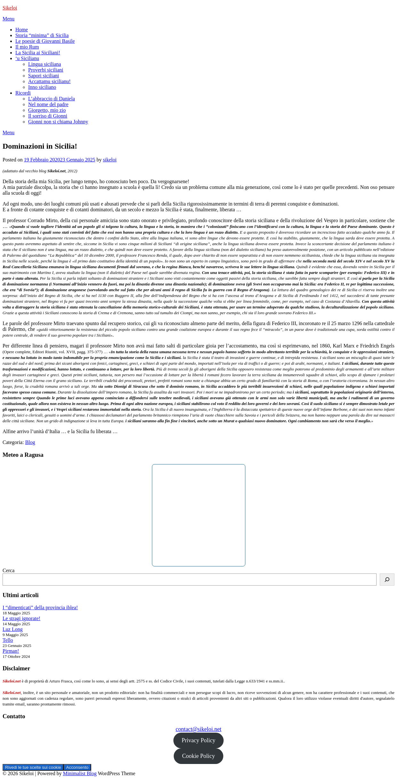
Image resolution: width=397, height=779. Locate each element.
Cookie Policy (198, 756)
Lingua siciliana (44, 64)
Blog (30, 442)
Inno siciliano (42, 87)
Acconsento (77, 767)
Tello (8, 640)
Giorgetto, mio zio (47, 110)
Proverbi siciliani (45, 70)
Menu (8, 18)
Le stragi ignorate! (21, 618)
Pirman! (11, 651)
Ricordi (23, 93)
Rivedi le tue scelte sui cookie (33, 767)
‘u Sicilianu (27, 58)
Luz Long (13, 629)
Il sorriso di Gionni (47, 116)
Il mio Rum (27, 47)
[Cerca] (387, 579)
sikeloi (110, 159)
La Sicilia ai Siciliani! (37, 52)
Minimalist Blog (80, 773)
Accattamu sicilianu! (49, 81)
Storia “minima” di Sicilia (42, 35)
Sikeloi (10, 8)
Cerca (8, 570)
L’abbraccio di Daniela (51, 98)
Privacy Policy (199, 740)
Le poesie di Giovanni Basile (45, 41)
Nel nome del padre (48, 104)
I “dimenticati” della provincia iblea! (40, 607)
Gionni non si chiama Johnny (58, 121)
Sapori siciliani (43, 75)
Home (21, 29)
